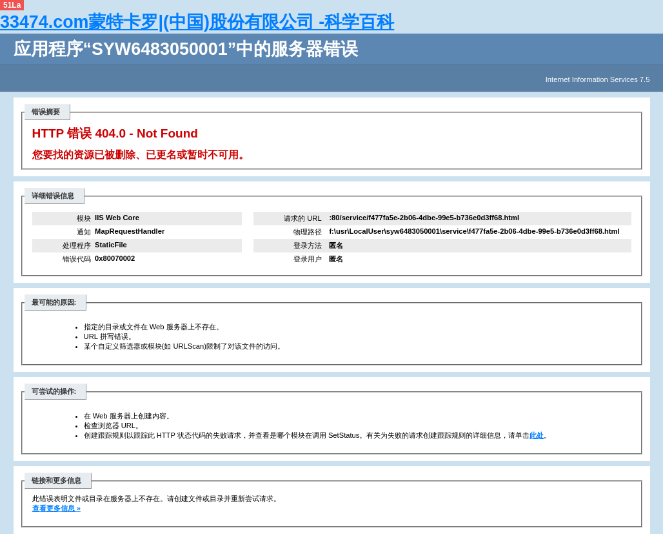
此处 (536, 435)
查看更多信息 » (56, 508)
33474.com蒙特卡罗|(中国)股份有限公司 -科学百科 (197, 22)
